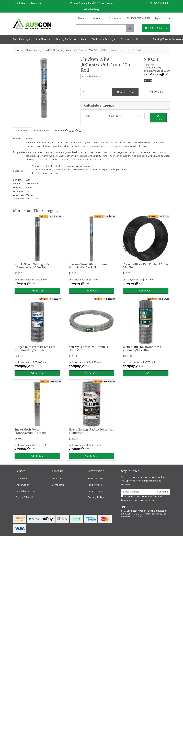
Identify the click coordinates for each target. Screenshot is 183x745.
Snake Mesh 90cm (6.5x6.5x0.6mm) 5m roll (31, 431)
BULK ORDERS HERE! (138, 18)
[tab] (22, 130)
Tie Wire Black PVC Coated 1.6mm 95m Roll (145, 266)
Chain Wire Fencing (102, 39)
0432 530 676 (161, 3)
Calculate (158, 118)
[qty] (92, 116)
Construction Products (133, 39)
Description (22, 130)
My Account (22, 478)
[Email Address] (138, 492)
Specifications (42, 130)
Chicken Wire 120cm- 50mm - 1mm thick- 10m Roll (89, 266)
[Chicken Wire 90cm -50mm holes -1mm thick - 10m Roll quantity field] (94, 92)
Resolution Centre (25, 490)
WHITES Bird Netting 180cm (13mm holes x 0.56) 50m (33, 266)
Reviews (68, 130)
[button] (157, 92)
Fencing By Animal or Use (70, 39)
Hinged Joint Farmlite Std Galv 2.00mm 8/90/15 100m (35, 348)
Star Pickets (42, 39)
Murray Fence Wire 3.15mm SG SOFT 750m (89, 348)
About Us (98, 18)
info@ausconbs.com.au (29, 3)
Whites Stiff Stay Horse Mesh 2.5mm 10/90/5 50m (142, 348)
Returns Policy (95, 490)
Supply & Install (24, 497)
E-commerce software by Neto (154, 514)
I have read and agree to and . (141, 498)
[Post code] (136, 116)
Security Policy (96, 497)
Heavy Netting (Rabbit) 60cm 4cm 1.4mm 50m (91, 431)
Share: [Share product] (90, 76)
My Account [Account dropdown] (161, 18)
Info (167, 74)
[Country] (114, 116)
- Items (155, 28)
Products (83, 18)
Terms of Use (95, 478)
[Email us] (123, 507)
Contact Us (115, 18)
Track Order (22, 484)
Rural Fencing (20, 39)
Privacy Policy (95, 484)
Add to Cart (125, 92)
